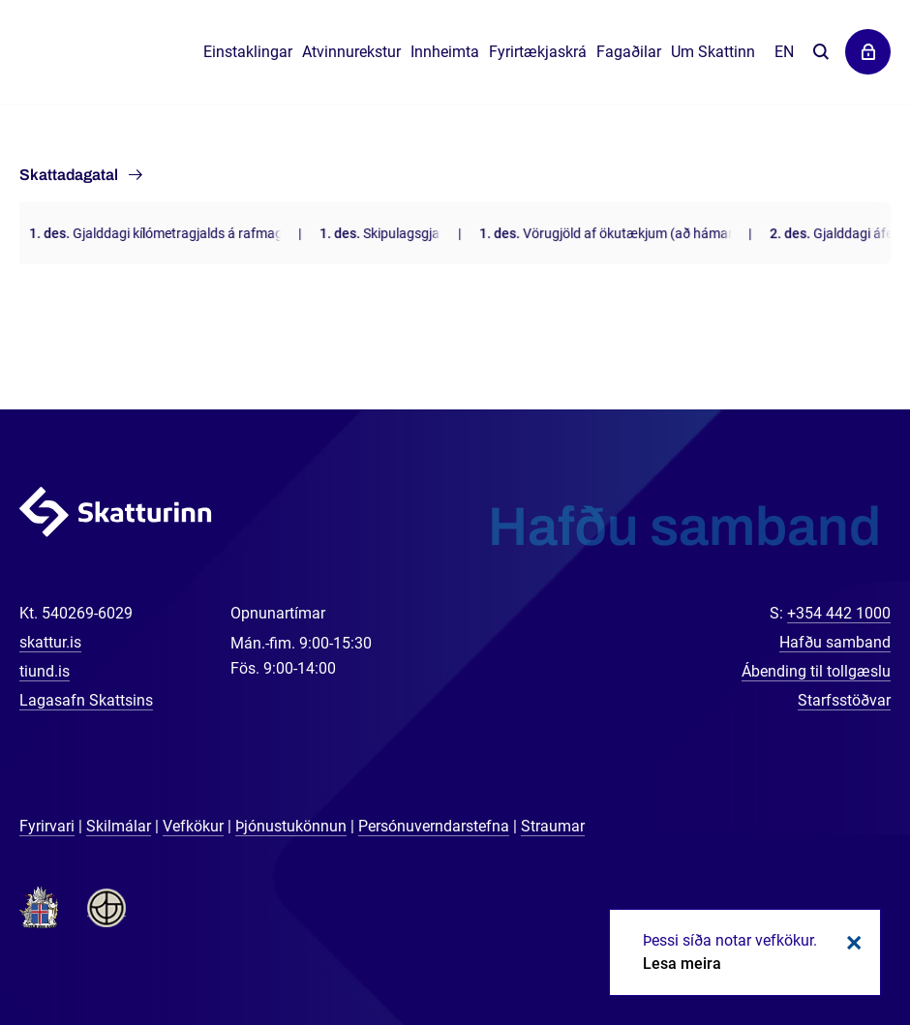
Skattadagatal (68, 174)
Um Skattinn (713, 52)
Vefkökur (193, 826)
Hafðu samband (835, 642)
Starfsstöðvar (844, 700)
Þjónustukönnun (291, 826)
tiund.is (44, 671)
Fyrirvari (47, 826)
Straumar (553, 826)
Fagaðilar (628, 52)
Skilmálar (118, 826)
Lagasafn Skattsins (86, 700)
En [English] (784, 52)
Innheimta (444, 52)
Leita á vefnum (820, 53)
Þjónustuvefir (868, 52)
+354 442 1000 (839, 613)
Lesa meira (682, 963)
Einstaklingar (247, 52)
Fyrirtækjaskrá (538, 52)
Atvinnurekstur (351, 52)
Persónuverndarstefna (433, 826)
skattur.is (50, 642)
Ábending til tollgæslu (816, 671)
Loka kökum (851, 942)
